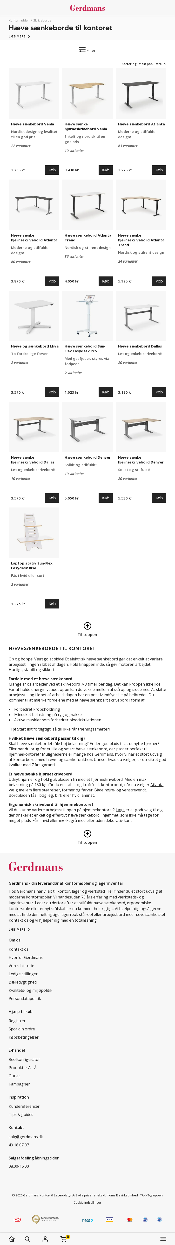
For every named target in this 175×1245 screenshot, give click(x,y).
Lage (120, 809)
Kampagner (19, 1084)
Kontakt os (18, 949)
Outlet (14, 1076)
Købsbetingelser (24, 1037)
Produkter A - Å (22, 1067)
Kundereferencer (24, 1106)
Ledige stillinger (23, 974)
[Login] (45, 1239)
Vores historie (21, 965)
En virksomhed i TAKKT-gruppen (139, 1195)
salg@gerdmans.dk (26, 1136)
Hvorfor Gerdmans (26, 957)
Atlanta (156, 784)
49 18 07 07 (19, 1145)
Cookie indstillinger (87, 1202)
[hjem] (16, 1239)
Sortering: (129, 64)
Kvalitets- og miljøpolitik (30, 990)
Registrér (17, 1020)
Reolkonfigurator (24, 1059)
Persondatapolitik (25, 998)
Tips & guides (21, 1114)
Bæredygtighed (23, 982)
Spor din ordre (22, 1029)
